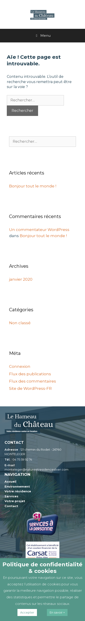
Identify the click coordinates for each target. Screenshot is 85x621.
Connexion (19, 366)
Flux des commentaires (32, 381)
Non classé (20, 323)
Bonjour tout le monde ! (32, 186)
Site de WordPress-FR (30, 388)
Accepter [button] (27, 612)
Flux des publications (30, 374)
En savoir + (57, 612)
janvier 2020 (20, 279)
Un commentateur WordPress (39, 229)
